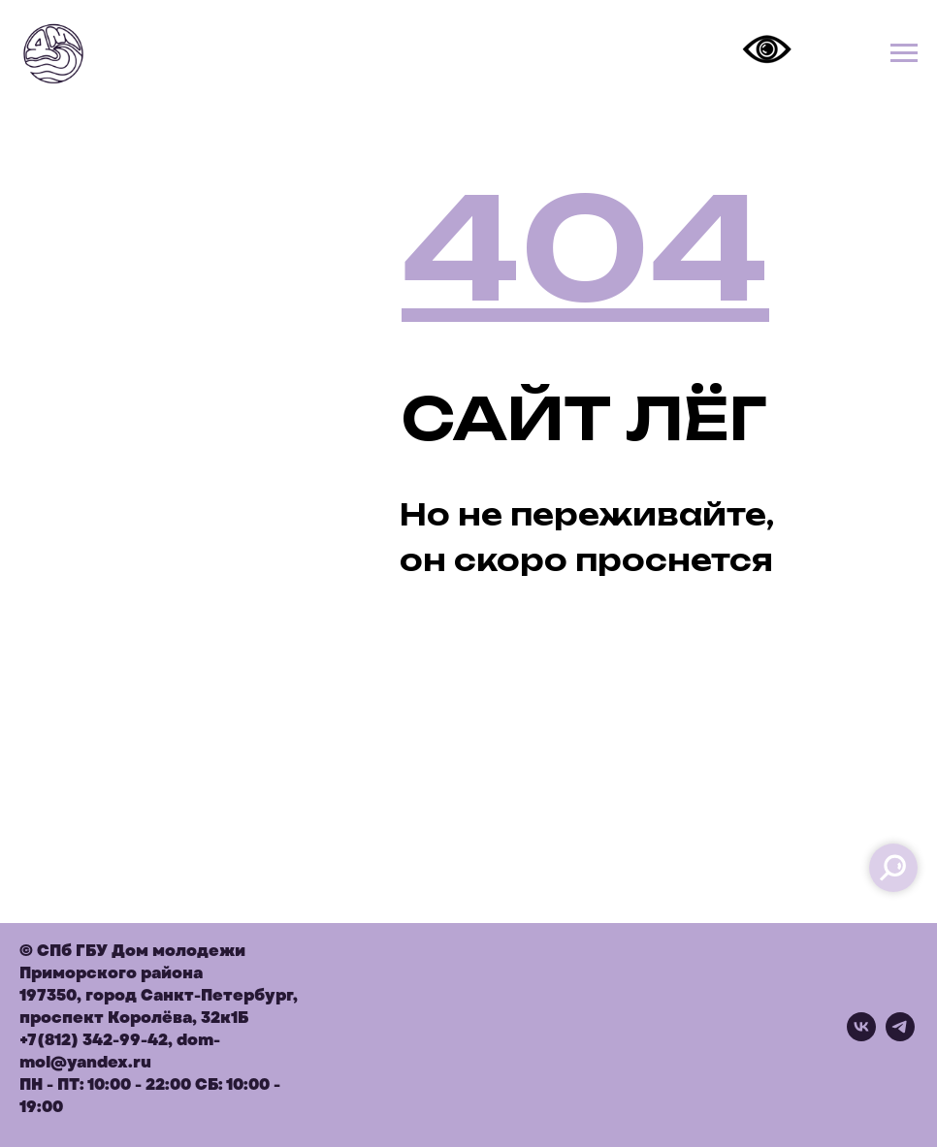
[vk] (861, 1036)
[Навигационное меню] (904, 53)
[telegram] (900, 1036)
